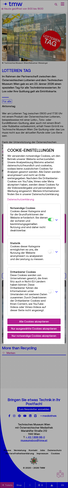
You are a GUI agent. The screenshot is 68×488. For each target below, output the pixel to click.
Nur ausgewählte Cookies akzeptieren (34, 328)
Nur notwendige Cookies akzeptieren (34, 335)
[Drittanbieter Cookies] (51, 291)
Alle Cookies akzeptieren (34, 321)
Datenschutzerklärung (20, 199)
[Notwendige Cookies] (51, 219)
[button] (56, 219)
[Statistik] (51, 251)
